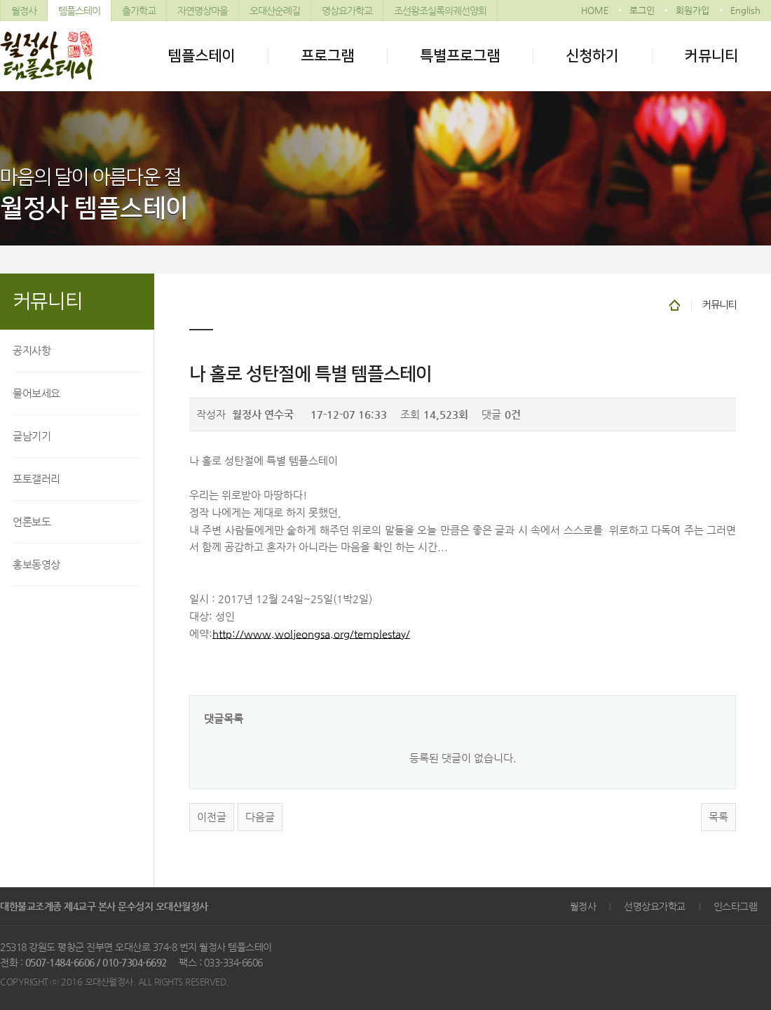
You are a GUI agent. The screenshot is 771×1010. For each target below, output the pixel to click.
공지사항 (31, 350)
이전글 (211, 817)
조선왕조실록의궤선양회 (440, 10)
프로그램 (327, 56)
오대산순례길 (275, 10)
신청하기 (592, 56)
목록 (718, 817)
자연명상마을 (202, 10)
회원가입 (692, 10)
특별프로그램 (460, 56)
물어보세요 (36, 393)
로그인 (642, 10)
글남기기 (31, 436)
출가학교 (139, 10)
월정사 (23, 10)
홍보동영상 (36, 564)
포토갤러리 (36, 479)
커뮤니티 (711, 56)
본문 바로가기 (0, 0)
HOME (594, 10)
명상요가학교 (347, 10)
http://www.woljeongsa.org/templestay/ (311, 634)
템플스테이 (79, 10)
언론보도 (31, 521)
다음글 (260, 817)
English (745, 10)
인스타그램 (736, 906)
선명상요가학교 (654, 906)
